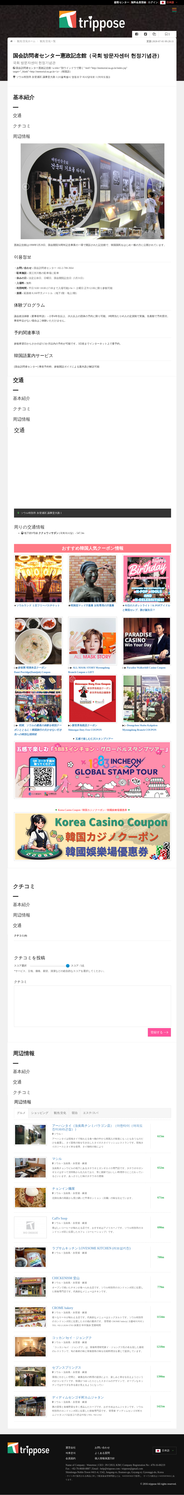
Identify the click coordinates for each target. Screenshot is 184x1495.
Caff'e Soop (59, 1218)
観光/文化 (60, 1112)
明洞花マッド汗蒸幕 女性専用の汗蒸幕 (92, 605)
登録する (157, 1032)
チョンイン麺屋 (63, 1188)
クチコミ (22, 126)
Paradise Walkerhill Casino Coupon (146, 667)
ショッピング (39, 1112)
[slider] (68, 966)
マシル (57, 1159)
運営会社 (71, 1447)
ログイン (153, 2)
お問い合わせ (102, 1447)
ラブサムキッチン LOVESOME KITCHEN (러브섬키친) (91, 1248)
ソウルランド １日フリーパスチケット (38, 605)
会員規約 (71, 1458)
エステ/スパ (90, 1112)
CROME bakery (62, 1308)
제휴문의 (71, 1453)
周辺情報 (21, 136)
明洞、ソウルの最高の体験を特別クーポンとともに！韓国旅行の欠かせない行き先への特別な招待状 (38, 730)
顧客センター (121, 2)
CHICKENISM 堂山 (66, 1278)
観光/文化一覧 (48, 41)
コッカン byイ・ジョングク (72, 1338)
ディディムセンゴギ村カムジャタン (78, 1397)
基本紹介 (21, 398)
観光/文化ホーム (26, 41)
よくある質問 (102, 1453)
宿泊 (74, 1112)
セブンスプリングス (66, 1367)
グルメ (21, 1112)
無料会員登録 (138, 2)
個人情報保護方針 (105, 1458)
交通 (17, 115)
